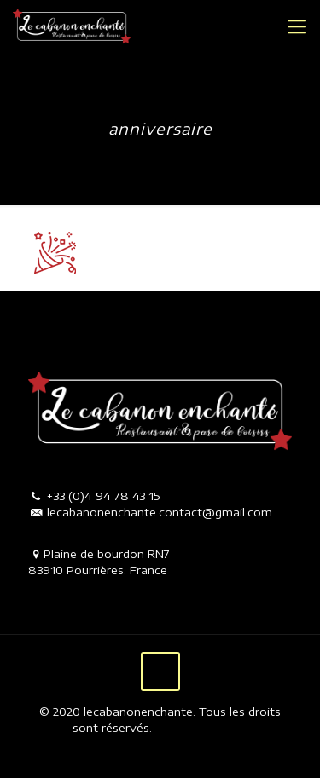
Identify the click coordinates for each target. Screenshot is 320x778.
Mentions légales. (200, 728)
